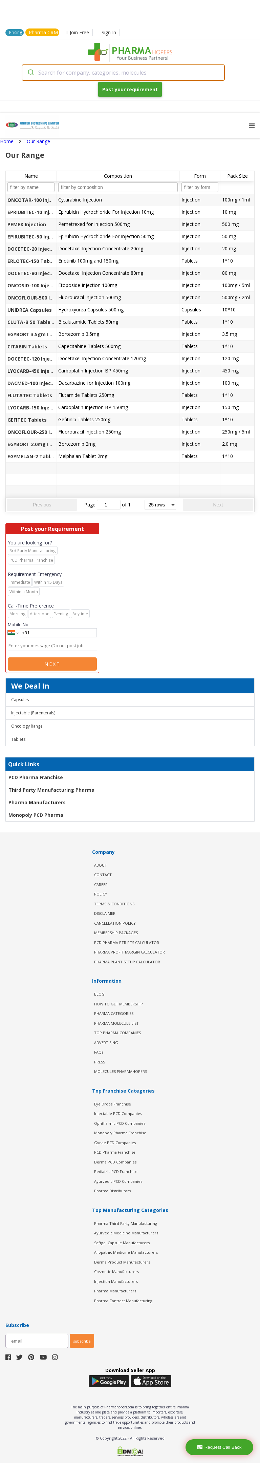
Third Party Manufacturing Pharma (51, 790)
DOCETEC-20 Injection (33, 249)
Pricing (15, 32)
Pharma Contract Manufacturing (123, 1300)
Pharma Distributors (112, 1190)
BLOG (99, 994)
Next (218, 504)
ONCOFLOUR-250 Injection (38, 432)
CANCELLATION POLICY (115, 923)
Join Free (77, 32)
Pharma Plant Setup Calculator (127, 961)
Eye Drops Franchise (112, 1103)
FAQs (98, 1052)
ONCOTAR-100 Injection (35, 200)
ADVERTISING (106, 1042)
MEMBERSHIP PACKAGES (116, 932)
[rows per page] (160, 505)
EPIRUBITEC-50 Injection (36, 236)
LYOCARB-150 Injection (34, 407)
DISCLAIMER (104, 913)
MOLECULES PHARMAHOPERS (120, 1071)
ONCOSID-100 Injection (34, 285)
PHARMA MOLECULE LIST (116, 1023)
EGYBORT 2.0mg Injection (37, 444)
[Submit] (30, 72)
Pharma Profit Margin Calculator (129, 952)
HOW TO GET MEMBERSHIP (118, 1003)
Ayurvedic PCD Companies (118, 1181)
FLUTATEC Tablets (29, 395)
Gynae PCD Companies (115, 1142)
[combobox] (123, 72)
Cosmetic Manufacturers (116, 1271)
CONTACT (103, 874)
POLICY (100, 894)
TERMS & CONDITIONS (114, 903)
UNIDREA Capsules (29, 310)
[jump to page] (109, 504)
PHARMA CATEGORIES (113, 1013)
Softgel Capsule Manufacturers (122, 1242)
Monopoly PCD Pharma (35, 815)
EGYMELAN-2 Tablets (32, 456)
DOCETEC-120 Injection (34, 358)
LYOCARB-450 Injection (34, 371)
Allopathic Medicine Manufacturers (126, 1252)
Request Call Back (219, 1447)
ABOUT (100, 865)
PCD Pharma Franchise (35, 777)
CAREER (101, 884)
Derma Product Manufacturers (122, 1262)
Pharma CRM (43, 32)
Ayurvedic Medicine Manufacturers (126, 1232)
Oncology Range (27, 726)
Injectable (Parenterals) (33, 713)
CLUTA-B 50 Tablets (31, 322)
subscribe (82, 1341)
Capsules (20, 699)
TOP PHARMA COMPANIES (117, 1032)
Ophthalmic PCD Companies (119, 1123)
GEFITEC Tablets (27, 420)
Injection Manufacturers (116, 1281)
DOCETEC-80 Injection (33, 273)
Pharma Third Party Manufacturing (125, 1223)
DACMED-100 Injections (35, 383)
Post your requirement (130, 89)
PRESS (99, 1061)
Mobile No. (18, 624)
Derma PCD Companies (115, 1161)
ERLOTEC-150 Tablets (33, 261)
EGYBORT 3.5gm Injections (39, 334)
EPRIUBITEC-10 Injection (36, 212)
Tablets (18, 739)
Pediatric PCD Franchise (115, 1171)
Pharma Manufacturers (37, 802)
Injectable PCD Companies (118, 1113)
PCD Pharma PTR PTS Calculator (126, 942)
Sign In (109, 32)
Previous (42, 504)
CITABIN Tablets (27, 346)
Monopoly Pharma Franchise (120, 1132)
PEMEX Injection (26, 224)
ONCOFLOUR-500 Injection (38, 297)
